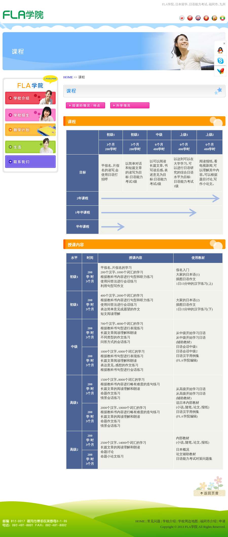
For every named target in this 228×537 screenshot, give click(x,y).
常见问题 (153, 521)
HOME (68, 77)
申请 (222, 521)
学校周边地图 (188, 521)
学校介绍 (169, 521)
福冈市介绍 (208, 521)
